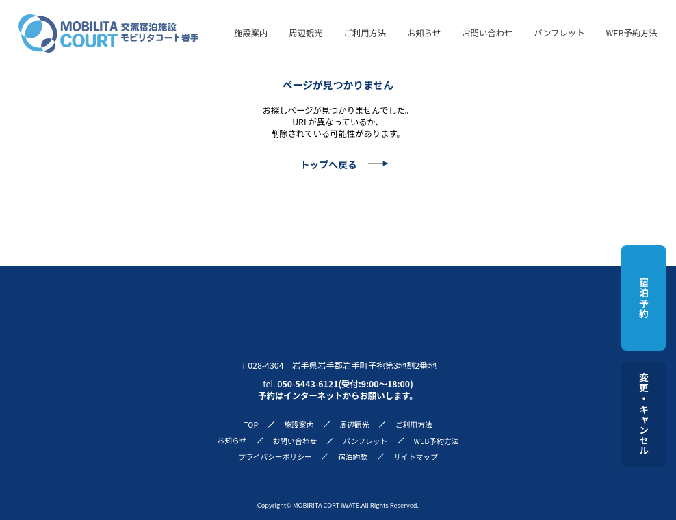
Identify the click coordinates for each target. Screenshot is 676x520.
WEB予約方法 (632, 33)
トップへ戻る (328, 164)
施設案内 (251, 33)
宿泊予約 (644, 298)
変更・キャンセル (644, 414)
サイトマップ (415, 457)
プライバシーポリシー (275, 456)
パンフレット (559, 33)
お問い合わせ (487, 33)
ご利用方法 (365, 33)
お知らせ (424, 33)
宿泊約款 (352, 457)
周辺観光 (305, 33)
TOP (251, 424)
